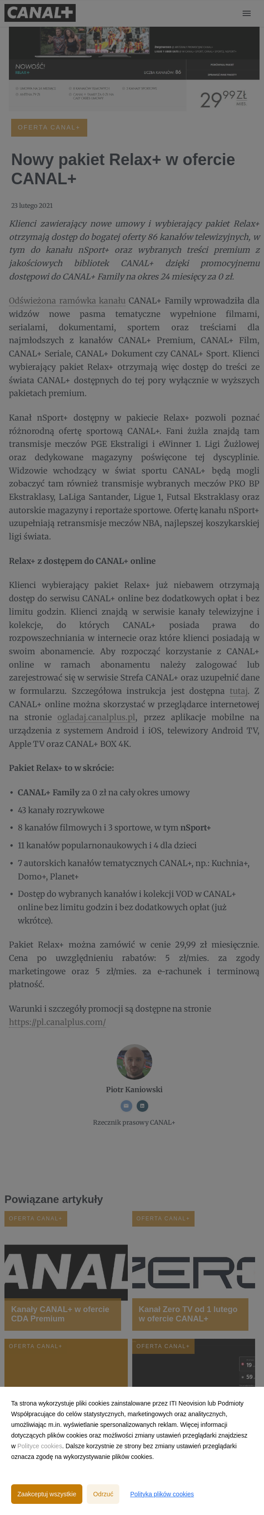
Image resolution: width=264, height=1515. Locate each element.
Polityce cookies (39, 1446)
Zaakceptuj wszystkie (46, 1494)
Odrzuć (103, 1494)
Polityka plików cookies (162, 1494)
